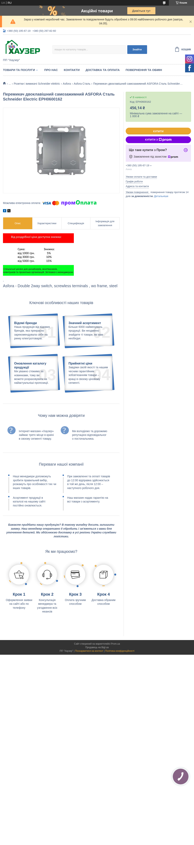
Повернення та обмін (144, 69)
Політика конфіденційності (119, 685)
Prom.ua (115, 678)
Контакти (72, 69)
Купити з (158, 140)
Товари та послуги (19, 69)
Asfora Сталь (82, 83)
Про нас (51, 69)
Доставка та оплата (103, 69)
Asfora (67, 83)
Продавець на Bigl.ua (97, 682)
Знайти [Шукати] (137, 49)
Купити (158, 131)
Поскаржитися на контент (89, 685)
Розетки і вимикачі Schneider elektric (37, 83)
